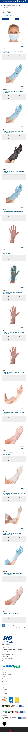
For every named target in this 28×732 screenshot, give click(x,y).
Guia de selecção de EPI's (8, 654)
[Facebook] (17, 1)
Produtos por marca (10, 5)
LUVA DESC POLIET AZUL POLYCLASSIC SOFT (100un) (12, 292)
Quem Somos (5, 647)
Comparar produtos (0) (7, 15)
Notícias (4, 672)
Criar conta (5, 685)
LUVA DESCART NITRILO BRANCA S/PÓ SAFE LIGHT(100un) (14, 493)
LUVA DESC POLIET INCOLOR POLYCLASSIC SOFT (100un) (13, 252)
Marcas (4, 670)
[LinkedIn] (21, 1)
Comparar (4, 693)
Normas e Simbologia (7, 652)
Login (3, 687)
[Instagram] (25, 1)
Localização (5, 656)
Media (3, 676)
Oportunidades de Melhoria (9, 663)
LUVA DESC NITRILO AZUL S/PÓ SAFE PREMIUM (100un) (12, 534)
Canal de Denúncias (7, 679)
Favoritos (4, 689)
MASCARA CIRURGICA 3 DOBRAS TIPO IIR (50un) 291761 (13, 51)
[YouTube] (19, 1)
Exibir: (17, 19)
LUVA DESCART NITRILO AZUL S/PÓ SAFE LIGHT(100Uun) (13, 212)
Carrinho (4, 691)
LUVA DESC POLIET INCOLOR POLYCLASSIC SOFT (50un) (13, 333)
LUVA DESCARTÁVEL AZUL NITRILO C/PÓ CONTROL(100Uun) (13, 132)
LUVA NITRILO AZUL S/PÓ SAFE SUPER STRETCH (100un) (12, 574)
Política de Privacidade (7, 658)
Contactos (4, 661)
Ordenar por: (5, 19)
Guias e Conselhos (6, 674)
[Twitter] (23, 1)
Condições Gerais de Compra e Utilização (12, 650)
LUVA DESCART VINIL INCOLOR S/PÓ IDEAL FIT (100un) (13, 413)
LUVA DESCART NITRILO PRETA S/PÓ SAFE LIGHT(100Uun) (13, 172)
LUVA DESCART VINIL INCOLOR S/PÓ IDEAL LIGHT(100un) (13, 453)
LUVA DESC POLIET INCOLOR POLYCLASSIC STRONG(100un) (13, 373)
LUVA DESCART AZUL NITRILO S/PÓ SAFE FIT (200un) (13, 91)
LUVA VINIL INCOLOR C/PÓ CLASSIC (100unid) (12, 614)
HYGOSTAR (5, 7)
